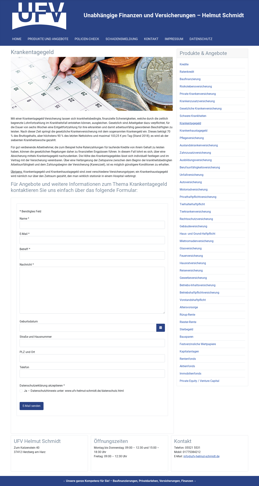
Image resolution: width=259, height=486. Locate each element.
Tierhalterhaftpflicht (192, 204)
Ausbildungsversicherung (196, 160)
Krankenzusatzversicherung (197, 101)
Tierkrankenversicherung (195, 211)
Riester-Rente (188, 322)
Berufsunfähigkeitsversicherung (200, 167)
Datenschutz (201, 39)
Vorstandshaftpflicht (193, 300)
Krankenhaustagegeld (193, 130)
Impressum (174, 39)
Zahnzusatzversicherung (195, 152)
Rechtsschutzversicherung (196, 219)
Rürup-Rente (187, 314)
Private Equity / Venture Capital (199, 381)
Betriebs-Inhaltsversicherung (197, 285)
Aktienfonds (187, 366)
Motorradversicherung (194, 189)
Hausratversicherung (193, 263)
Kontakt (151, 39)
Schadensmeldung (122, 39)
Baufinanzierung (190, 79)
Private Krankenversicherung (198, 94)
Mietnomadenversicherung (196, 241)
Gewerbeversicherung (193, 278)
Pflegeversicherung (192, 138)
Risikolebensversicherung (196, 86)
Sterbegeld (186, 329)
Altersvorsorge (189, 307)
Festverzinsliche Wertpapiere (198, 344)
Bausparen (186, 336)
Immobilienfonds (190, 373)
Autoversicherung (191, 182)
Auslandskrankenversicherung (199, 145)
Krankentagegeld (190, 123)
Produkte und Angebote (48, 39)
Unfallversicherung (191, 174)
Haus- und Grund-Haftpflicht (197, 233)
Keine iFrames (92, 315)
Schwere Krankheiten (193, 116)
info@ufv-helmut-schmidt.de (201, 456)
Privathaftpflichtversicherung (198, 197)
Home (16, 39)
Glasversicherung (191, 248)
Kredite (184, 64)
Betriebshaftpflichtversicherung (199, 292)
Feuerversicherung (191, 255)
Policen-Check (87, 39)
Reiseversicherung (191, 270)
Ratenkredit (187, 71)
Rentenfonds (188, 359)
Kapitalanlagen (189, 351)
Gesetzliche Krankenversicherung (201, 108)
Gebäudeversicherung (193, 226)
